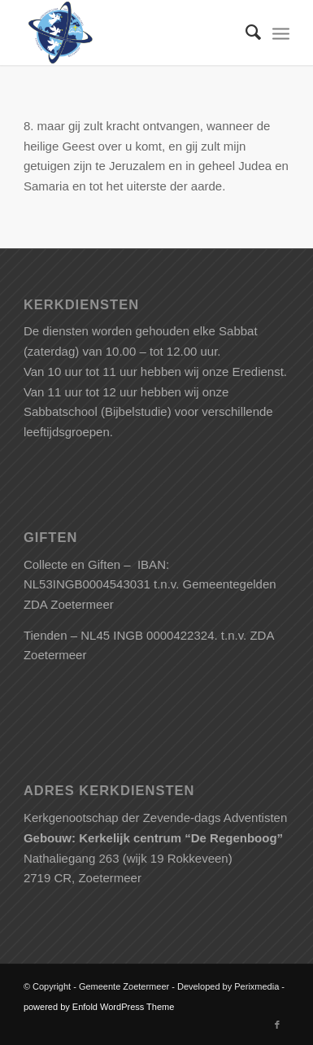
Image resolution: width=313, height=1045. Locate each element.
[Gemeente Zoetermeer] (130, 32)
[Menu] (280, 32)
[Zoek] (245, 32)
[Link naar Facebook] (277, 1024)
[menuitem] (245, 32)
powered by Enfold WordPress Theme (99, 1007)
